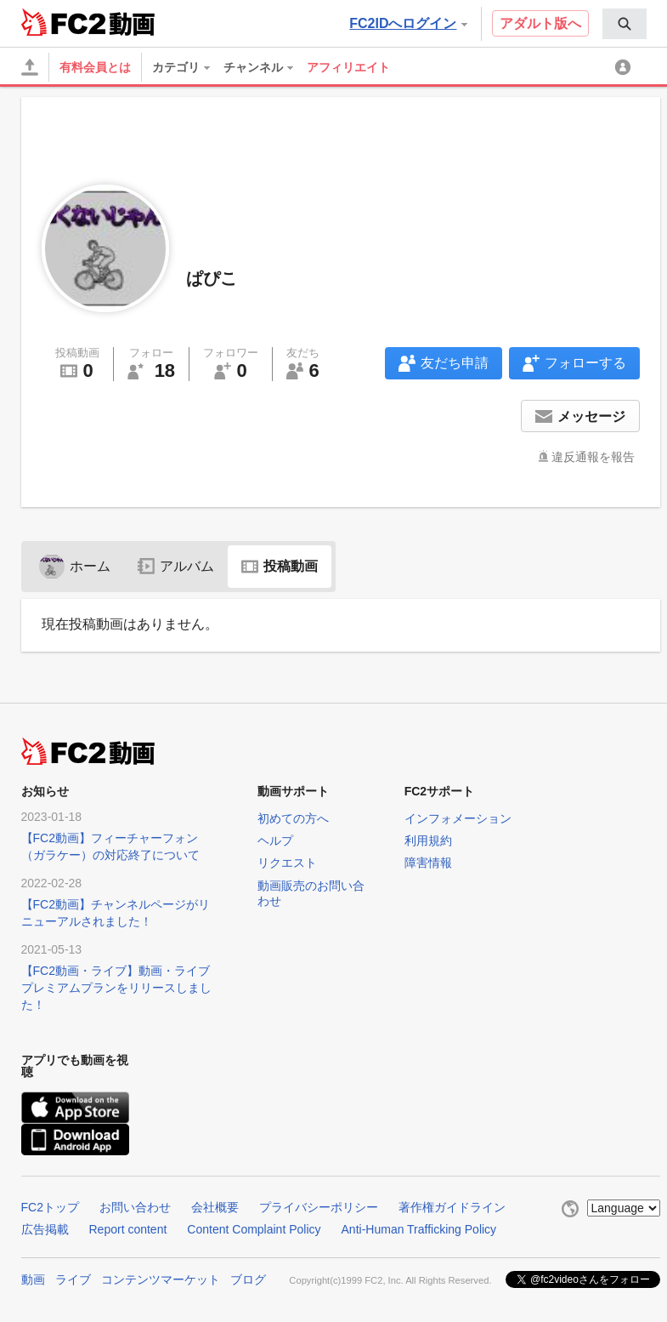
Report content (128, 1229)
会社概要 (215, 1207)
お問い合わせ (135, 1207)
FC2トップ (50, 1207)
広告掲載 (45, 1229)
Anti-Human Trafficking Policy (419, 1229)
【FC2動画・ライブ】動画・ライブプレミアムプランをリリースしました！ (116, 987)
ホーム (74, 566)
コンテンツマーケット (160, 1279)
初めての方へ (293, 818)
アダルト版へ (540, 23)
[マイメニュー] (625, 67)
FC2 (63, 22)
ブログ (248, 1279)
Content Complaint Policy (253, 1229)
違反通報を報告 (593, 457)
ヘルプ (275, 840)
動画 (33, 1279)
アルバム (176, 566)
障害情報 (428, 862)
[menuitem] (624, 24)
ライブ (73, 1279)
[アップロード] (29, 67)
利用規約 (428, 840)
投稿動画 (279, 566)
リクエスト (287, 862)
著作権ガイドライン (452, 1207)
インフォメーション (458, 818)
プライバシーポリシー (318, 1207)
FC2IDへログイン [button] (407, 23)
